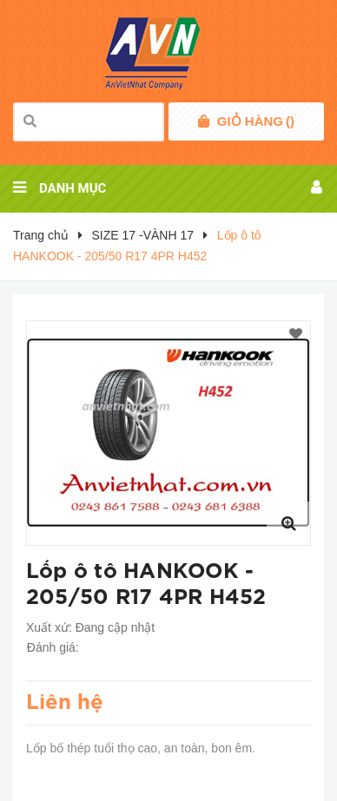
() (255, 121)
